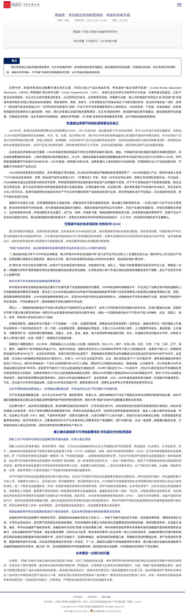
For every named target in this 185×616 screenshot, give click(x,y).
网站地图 (106, 597)
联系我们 (78, 597)
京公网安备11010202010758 (106, 611)
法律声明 (92, 597)
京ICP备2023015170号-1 (76, 611)
